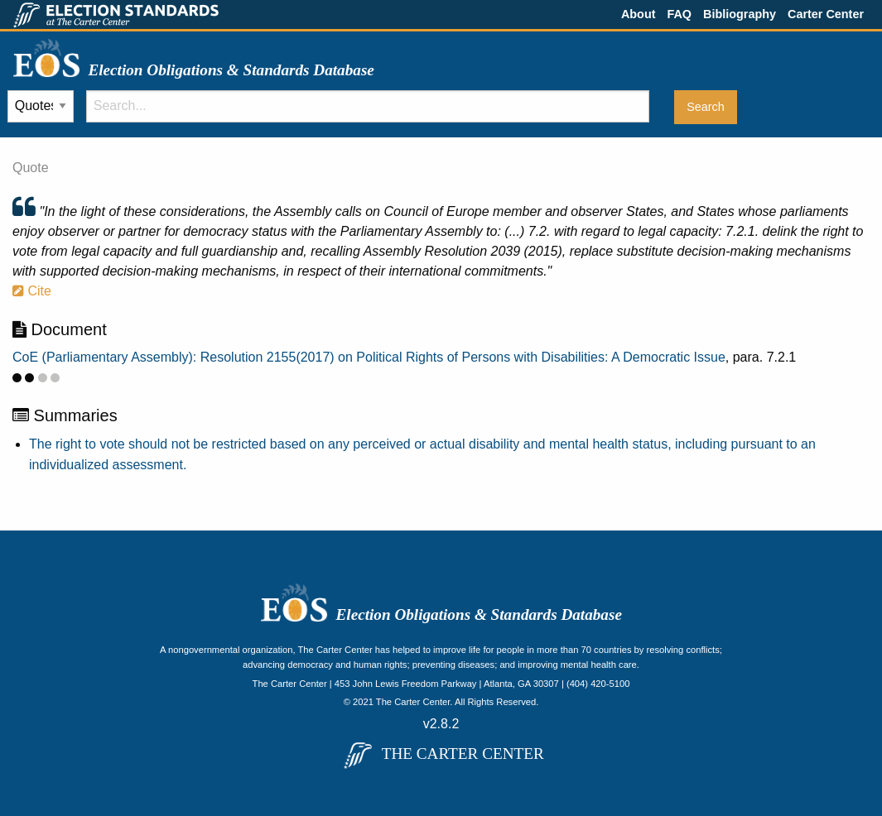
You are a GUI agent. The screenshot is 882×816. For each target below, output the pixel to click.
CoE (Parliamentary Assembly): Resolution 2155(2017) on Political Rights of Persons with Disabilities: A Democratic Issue (368, 357)
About (638, 14)
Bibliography (739, 14)
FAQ (679, 14)
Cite (31, 291)
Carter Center (826, 14)
